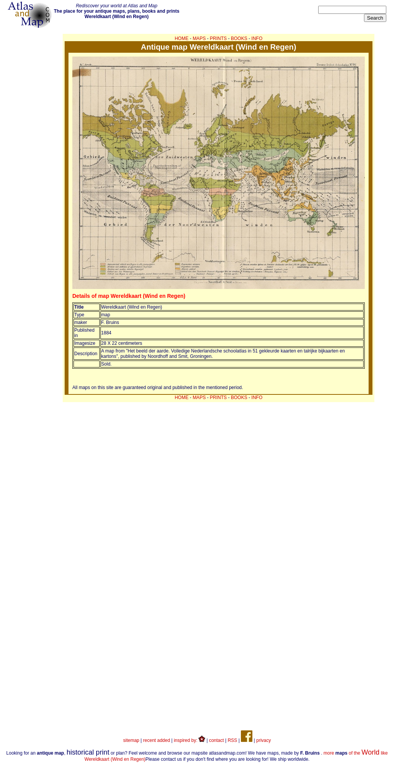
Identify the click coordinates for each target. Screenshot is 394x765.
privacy (263, 740)
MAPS (199, 38)
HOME (182, 38)
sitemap (131, 740)
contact (216, 740)
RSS (232, 740)
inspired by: (189, 740)
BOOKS (239, 38)
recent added (156, 740)
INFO (256, 38)
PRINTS (218, 38)
